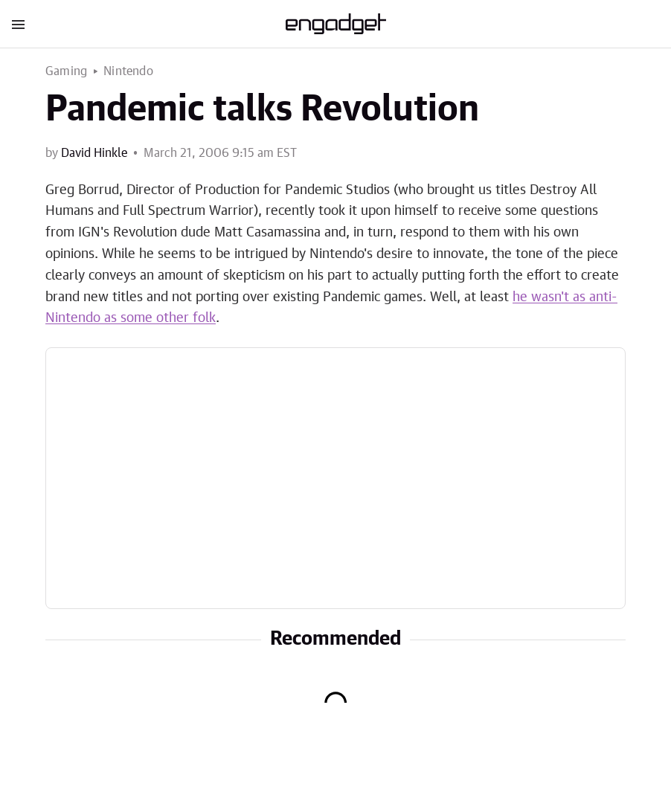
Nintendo (128, 71)
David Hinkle (94, 153)
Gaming (66, 71)
